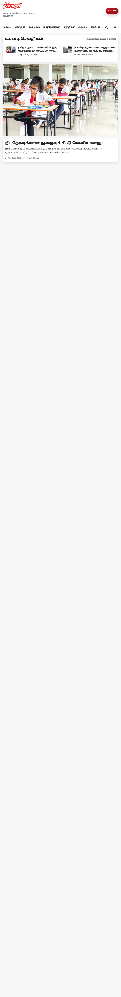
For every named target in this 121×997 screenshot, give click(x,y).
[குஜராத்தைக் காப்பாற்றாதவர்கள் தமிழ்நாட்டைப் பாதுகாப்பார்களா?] (90, 437)
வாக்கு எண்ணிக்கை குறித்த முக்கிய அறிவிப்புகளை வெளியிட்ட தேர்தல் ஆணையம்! (29, 380)
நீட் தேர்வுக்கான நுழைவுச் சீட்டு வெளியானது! (54, 143)
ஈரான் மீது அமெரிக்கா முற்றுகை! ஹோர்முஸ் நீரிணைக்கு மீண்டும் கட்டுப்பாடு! (30, 926)
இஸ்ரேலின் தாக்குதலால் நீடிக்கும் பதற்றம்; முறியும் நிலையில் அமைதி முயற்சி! (85, 925)
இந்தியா (69, 27)
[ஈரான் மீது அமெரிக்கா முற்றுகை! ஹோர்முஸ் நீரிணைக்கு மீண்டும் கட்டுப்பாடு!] (31, 896)
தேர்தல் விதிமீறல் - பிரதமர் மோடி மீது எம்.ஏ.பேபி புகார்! (52, 739)
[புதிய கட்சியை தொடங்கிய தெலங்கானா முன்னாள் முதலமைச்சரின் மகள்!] (60, 542)
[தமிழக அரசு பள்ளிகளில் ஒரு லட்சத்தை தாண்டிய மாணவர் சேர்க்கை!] (60, 206)
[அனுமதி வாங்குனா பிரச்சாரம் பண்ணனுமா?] (90, 355)
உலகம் (83, 27)
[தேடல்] (106, 27)
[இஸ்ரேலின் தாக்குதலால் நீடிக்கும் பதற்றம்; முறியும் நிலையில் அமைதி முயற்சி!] (90, 895)
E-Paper (112, 11)
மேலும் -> (112, 166)
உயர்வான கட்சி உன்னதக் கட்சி (29, 442)
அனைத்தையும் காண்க (101, 39)
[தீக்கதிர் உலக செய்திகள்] (31, 843)
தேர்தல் (20, 27)
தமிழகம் (34, 27)
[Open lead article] (60, 100)
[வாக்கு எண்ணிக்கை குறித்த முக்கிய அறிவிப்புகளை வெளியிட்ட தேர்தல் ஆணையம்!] (31, 352)
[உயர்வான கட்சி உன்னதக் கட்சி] (31, 415)
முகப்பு (7, 27)
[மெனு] (115, 27)
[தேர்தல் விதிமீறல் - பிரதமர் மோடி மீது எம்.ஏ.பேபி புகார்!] (60, 702)
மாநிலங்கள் (51, 27)
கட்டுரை (96, 27)
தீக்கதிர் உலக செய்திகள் (24, 869)
